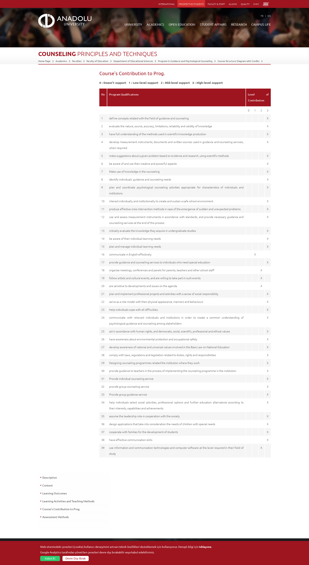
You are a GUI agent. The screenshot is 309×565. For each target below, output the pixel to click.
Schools (81, 522)
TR (262, 15)
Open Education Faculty (128, 513)
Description (49, 75)
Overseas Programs (125, 526)
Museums (236, 517)
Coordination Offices (204, 517)
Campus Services (240, 535)
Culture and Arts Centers (244, 513)
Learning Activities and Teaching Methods (62, 100)
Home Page (44, 61)
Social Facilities (239, 508)
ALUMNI (233, 4)
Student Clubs (238, 531)
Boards (42, 517)
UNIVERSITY (133, 24)
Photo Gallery (238, 540)
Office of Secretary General (53, 513)
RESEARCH (239, 24)
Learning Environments (128, 540)
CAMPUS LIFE (261, 24)
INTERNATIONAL (166, 4)
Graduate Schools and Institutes (94, 513)
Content (47, 82)
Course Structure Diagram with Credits (238, 61)
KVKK (256, 4)
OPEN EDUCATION (182, 24)
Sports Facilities (239, 522)
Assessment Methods (55, 115)
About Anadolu (46, 508)
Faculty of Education (97, 61)
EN (269, 15)
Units (195, 508)
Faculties (76, 61)
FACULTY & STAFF (216, 4)
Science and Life (201, 522)
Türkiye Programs (124, 517)
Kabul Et (50, 558)
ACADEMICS (155, 24)
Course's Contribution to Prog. (61, 107)
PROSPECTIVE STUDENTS (191, 4)
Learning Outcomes (54, 90)
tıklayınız (205, 546)
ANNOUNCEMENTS (125, 508)
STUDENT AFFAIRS (213, 24)
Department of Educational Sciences (133, 61)
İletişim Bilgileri (46, 526)
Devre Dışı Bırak (75, 558)
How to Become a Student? (130, 531)
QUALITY (245, 4)
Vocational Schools (87, 517)
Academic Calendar (125, 535)
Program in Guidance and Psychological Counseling (185, 61)
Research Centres (202, 513)
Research (120, 522)
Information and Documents (53, 522)
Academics (61, 61)
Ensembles (237, 526)
